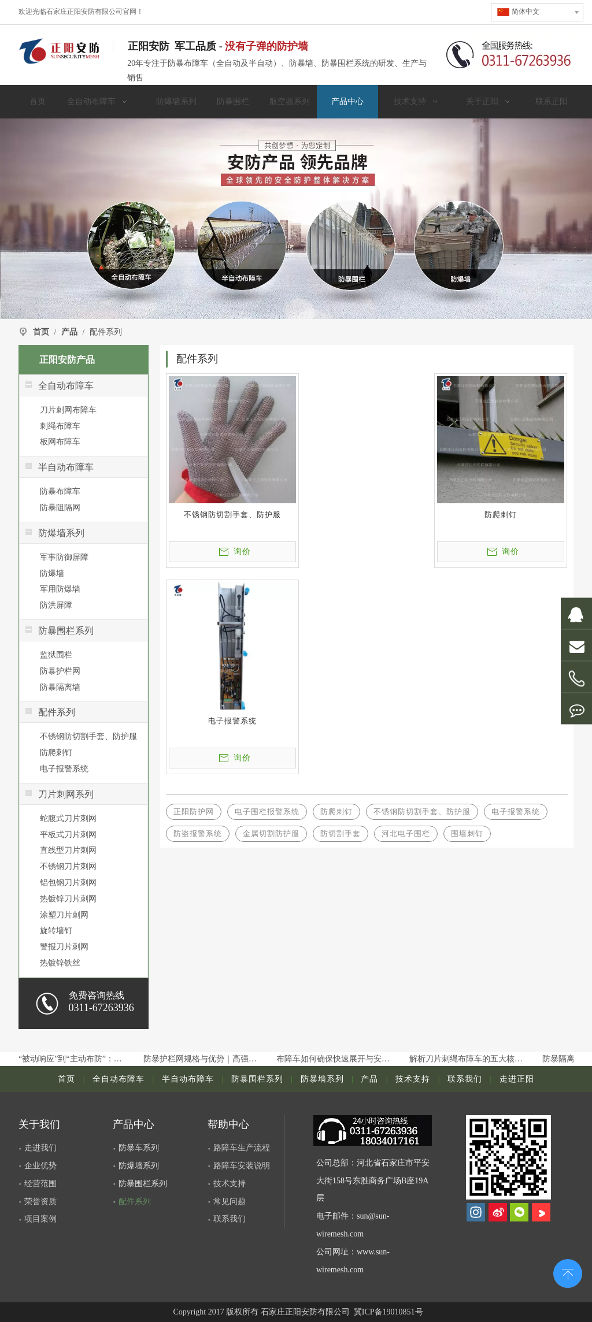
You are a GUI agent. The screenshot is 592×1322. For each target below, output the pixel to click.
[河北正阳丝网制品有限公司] (508, 1157)
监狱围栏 (56, 655)
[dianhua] (377, 1130)
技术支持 (412, 1079)
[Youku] (541, 1212)
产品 (369, 1079)
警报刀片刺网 (64, 946)
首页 (66, 1079)
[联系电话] (509, 53)
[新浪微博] (498, 1212)
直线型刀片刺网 (68, 850)
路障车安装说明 (241, 1165)
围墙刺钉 (467, 833)
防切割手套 (340, 833)
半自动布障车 (188, 1079)
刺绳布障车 (60, 426)
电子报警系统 (64, 768)
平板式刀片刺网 (68, 834)
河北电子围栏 (406, 833)
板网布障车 (60, 441)
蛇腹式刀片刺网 (68, 818)
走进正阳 (517, 1079)
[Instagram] (476, 1212)
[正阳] (296, 218)
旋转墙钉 (56, 930)
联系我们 (464, 1079)
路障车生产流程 (241, 1147)
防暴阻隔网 (60, 507)
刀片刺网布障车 (68, 410)
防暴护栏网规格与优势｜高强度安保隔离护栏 (204, 1058)
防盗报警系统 (197, 833)
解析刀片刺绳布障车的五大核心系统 (470, 1058)
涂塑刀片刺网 (64, 915)
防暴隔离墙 (60, 687)
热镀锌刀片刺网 (68, 898)
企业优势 (40, 1165)
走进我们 (40, 1147)
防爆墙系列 (139, 1165)
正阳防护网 (193, 811)
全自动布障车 (118, 1079)
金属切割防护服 (271, 833)
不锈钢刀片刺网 (68, 866)
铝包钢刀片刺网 (68, 882)
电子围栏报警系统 (267, 811)
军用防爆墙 (60, 589)
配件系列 (135, 1201)
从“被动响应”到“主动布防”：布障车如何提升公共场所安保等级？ (71, 1058)
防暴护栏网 (60, 671)
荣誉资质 (40, 1201)
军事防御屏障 (64, 557)
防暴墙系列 (322, 1079)
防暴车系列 (139, 1147)
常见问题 (229, 1201)
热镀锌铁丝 (60, 963)
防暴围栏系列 (257, 1079)
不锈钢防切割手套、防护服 (88, 736)
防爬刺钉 (56, 752)
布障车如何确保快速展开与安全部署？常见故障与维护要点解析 (337, 1058)
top (567, 1272)
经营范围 (40, 1183)
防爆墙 (52, 573)
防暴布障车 (60, 491)
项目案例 (40, 1219)
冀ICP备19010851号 (387, 1312)
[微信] (519, 1212)
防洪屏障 (56, 605)
